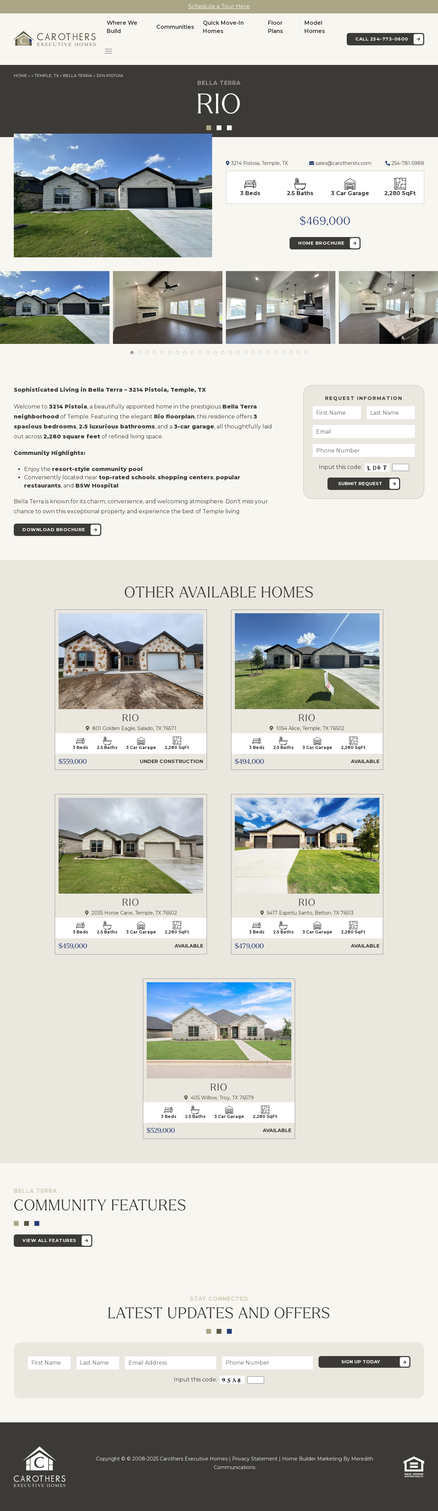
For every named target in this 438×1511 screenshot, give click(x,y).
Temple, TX (46, 75)
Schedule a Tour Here (219, 6)
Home (20, 75)
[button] (108, 51)
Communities (175, 27)
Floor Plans (275, 27)
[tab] (132, 352)
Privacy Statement (255, 1459)
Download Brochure (53, 529)
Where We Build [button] (122, 27)
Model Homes (314, 27)
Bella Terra (77, 75)
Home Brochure (321, 243)
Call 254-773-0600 (381, 39)
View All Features (49, 1240)
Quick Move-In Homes (223, 27)
